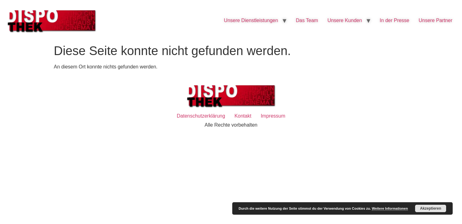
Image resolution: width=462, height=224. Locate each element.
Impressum (273, 116)
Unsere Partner (436, 20)
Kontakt (242, 116)
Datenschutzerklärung (201, 116)
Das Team (307, 20)
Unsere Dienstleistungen (251, 20)
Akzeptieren (430, 208)
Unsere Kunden (344, 20)
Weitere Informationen (390, 208)
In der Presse (394, 20)
